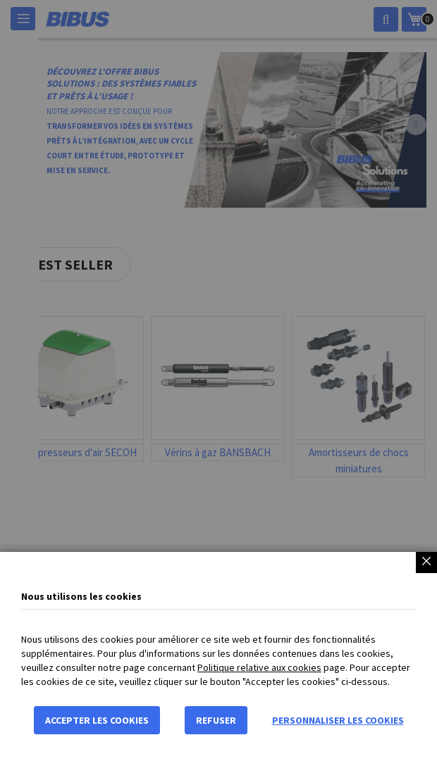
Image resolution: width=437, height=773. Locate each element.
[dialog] (218, 386)
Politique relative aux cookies (259, 667)
